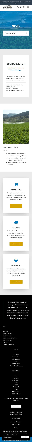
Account (16, 382)
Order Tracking (16, 393)
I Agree (25, 437)
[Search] (17, 7)
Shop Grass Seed (7, 340)
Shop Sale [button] (16, 206)
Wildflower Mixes (8, 333)
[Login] (20, 7)
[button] (28, 7)
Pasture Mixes (7, 336)
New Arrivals (16, 363)
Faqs (16, 376)
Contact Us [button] (16, 243)
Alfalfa (5, 342)
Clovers (16, 361)
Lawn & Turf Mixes (8, 344)
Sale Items (16, 354)
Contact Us (16, 387)
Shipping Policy (16, 391)
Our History (16, 378)
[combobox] (16, 33)
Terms (16, 384)
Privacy (16, 389)
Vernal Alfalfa (11, 147)
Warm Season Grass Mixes (10, 338)
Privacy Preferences (7, 437)
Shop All (5, 331)
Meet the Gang (16, 380)
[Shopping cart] (22, 7)
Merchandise (16, 359)
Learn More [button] (16, 281)
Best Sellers (16, 357)
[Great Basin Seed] (7, 7)
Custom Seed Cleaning (16, 366)
